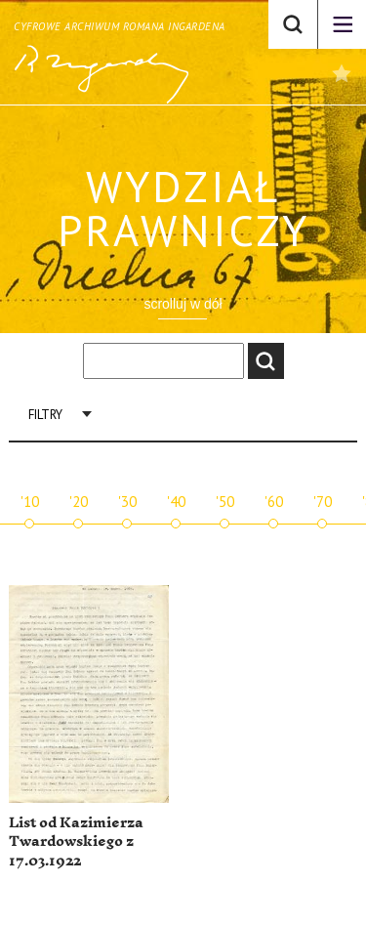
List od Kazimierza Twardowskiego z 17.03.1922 (76, 842)
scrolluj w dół (182, 304)
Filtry (45, 414)
